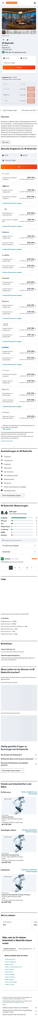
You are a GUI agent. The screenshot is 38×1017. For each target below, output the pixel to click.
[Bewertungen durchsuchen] (20, 540)
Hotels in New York (10, 959)
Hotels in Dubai (9, 964)
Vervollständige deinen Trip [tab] (26, 949)
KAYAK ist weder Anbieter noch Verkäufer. (20, 1008)
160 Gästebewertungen (19, 52)
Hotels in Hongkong (10, 962)
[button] (3, 3)
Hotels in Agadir (9, 979)
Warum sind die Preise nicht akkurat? (20, 1014)
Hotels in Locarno (9, 984)
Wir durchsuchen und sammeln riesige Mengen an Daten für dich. (20, 1011)
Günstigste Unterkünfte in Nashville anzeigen (29, 831)
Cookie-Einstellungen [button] (7, 441)
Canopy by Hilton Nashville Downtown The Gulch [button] (16, 895)
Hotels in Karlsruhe (10, 977)
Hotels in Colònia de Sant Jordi (13, 967)
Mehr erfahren (7, 429)
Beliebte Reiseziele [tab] (10, 949)
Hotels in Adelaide (10, 974)
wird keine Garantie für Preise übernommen (13, 1002)
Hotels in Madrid (9, 969)
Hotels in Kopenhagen (11, 982)
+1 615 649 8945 (7, 50)
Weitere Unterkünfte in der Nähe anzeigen (29, 793)
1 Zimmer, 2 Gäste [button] (9, 63)
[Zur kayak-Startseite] (11, 3)
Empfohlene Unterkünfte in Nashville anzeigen (29, 870)
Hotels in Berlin (9, 972)
